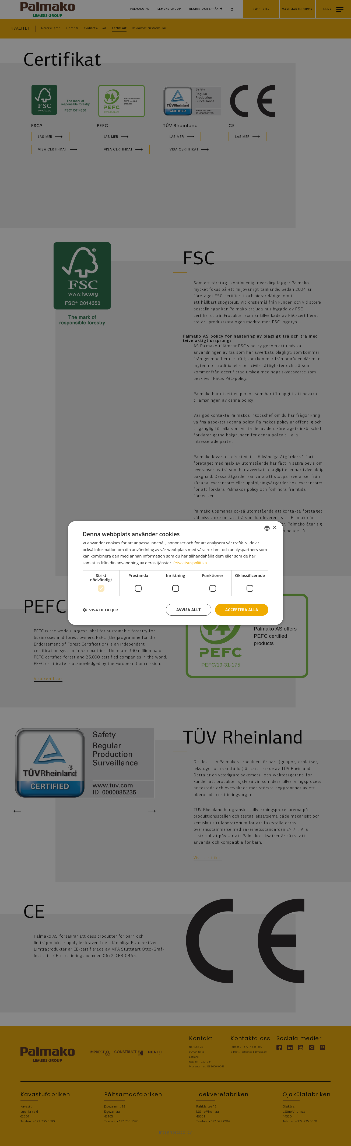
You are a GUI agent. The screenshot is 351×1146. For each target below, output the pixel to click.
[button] (100, 610)
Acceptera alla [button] (241, 609)
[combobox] (267, 528)
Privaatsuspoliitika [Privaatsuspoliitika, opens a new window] (190, 562)
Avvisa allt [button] (188, 609)
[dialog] (175, 573)
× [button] (274, 528)
